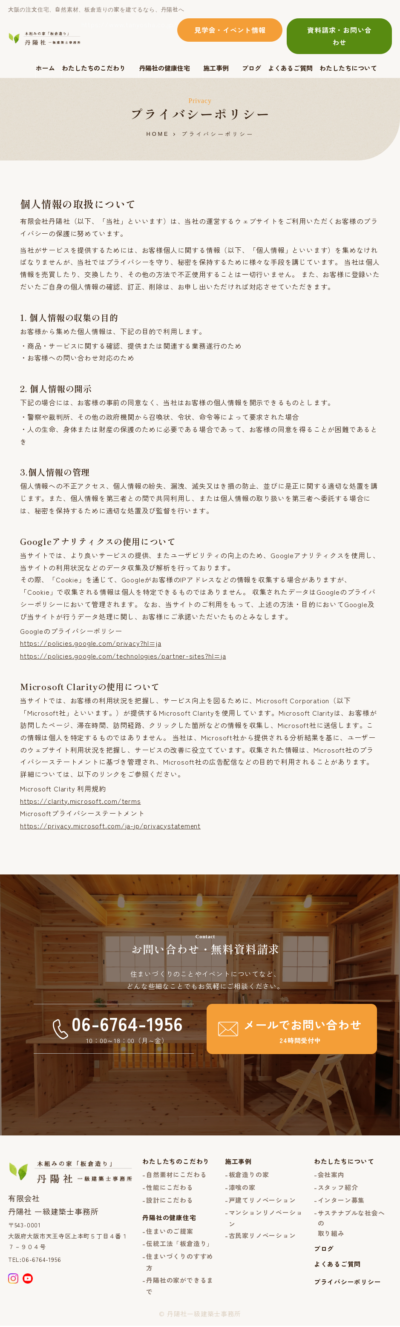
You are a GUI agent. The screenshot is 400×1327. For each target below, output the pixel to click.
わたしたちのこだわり (94, 67)
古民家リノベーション (262, 1236)
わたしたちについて (348, 67)
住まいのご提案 (169, 1231)
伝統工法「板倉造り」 (179, 1244)
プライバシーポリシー (347, 1282)
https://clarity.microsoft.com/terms (80, 800)
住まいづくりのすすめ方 (179, 1263)
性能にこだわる (169, 1187)
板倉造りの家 (249, 1174)
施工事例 (216, 67)
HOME (158, 134)
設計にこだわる (169, 1199)
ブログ (251, 67)
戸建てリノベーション (262, 1199)
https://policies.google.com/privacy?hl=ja (91, 643)
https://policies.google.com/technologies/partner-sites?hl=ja (124, 655)
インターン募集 (341, 1199)
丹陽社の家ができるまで (179, 1287)
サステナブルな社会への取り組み (351, 1223)
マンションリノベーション (266, 1219)
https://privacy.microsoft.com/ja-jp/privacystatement (111, 825)
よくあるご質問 (290, 67)
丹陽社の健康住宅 (164, 67)
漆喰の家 (242, 1187)
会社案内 (331, 1174)
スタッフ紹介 (338, 1187)
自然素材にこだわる (176, 1174)
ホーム (45, 67)
